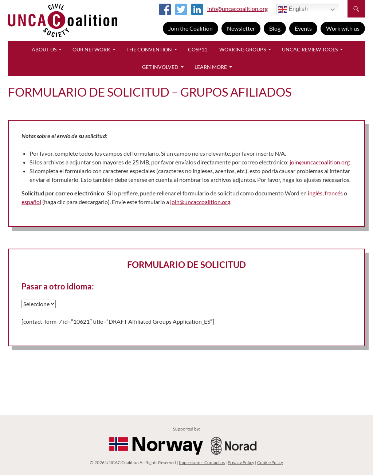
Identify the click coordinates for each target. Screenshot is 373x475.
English (293, 9)
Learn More (211, 67)
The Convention (149, 49)
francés (334, 193)
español (31, 201)
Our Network (91, 49)
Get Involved (160, 67)
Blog (274, 28)
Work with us (343, 28)
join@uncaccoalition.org (320, 162)
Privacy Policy (241, 462)
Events (303, 28)
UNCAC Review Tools (310, 49)
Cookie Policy (270, 462)
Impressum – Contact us (202, 462)
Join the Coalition (190, 28)
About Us (44, 49)
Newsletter (241, 28)
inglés (315, 193)
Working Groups (242, 49)
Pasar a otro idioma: (57, 286)
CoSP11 (197, 49)
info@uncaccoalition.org (237, 8)
